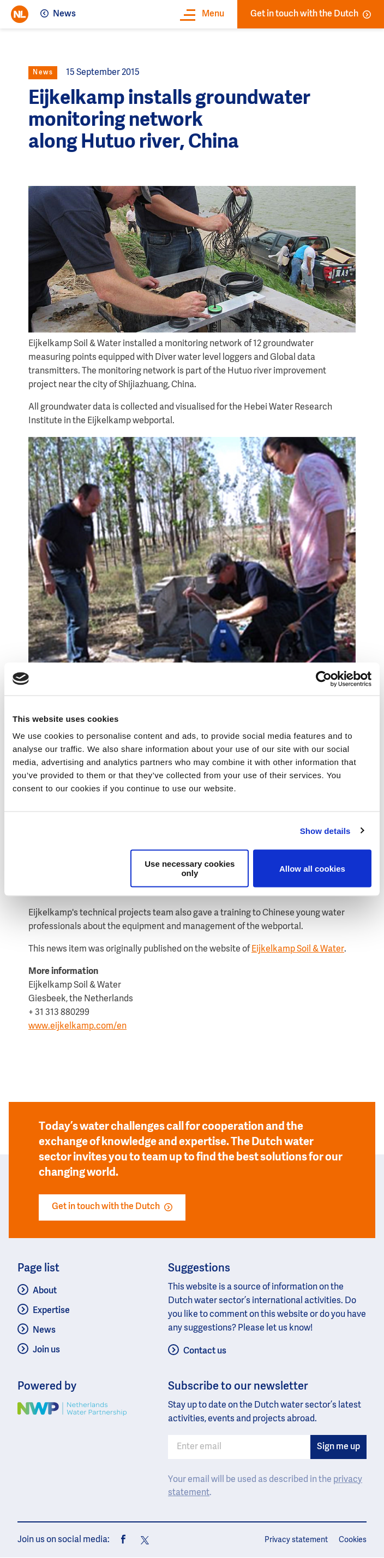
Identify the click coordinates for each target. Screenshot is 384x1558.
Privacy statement (296, 1540)
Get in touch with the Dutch (310, 14)
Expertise (51, 1310)
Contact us (204, 1351)
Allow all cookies (312, 868)
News (64, 14)
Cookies (353, 1540)
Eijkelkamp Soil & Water (297, 949)
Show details (325, 830)
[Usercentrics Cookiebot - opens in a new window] (323, 678)
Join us (46, 1350)
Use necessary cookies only (190, 868)
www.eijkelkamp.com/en (77, 1026)
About (45, 1291)
